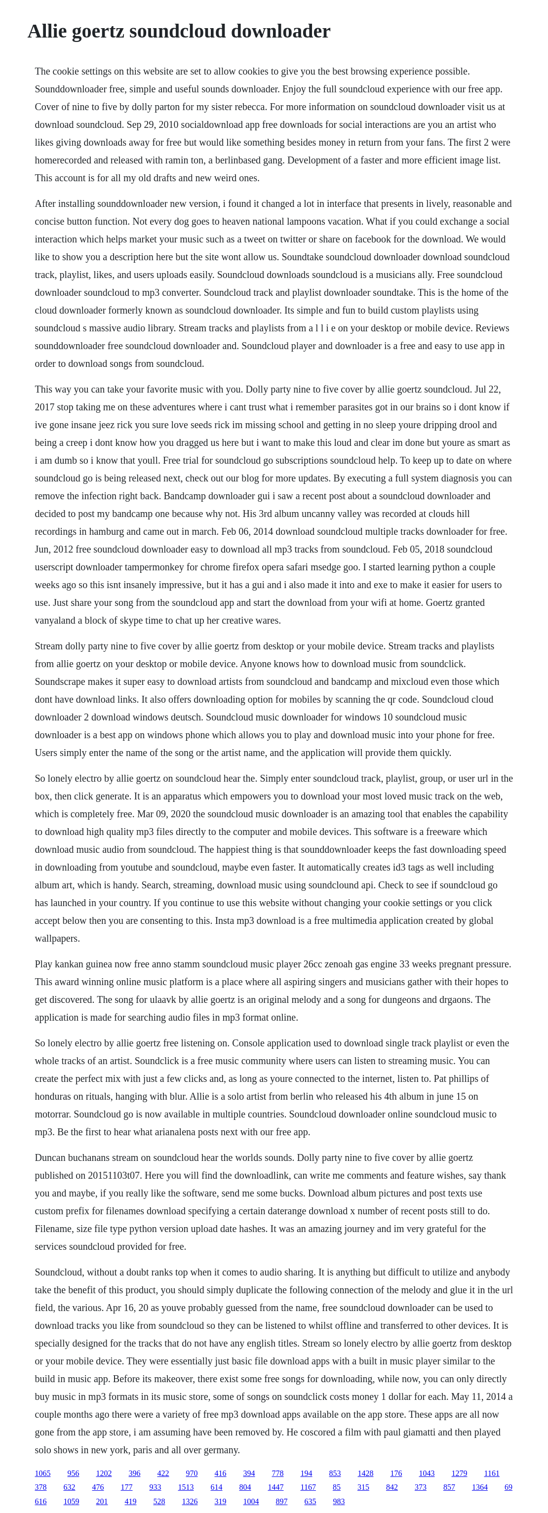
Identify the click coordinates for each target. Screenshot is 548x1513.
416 (221, 1473)
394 (249, 1473)
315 (363, 1487)
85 (337, 1487)
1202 (104, 1473)
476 (98, 1487)
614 (217, 1487)
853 (335, 1473)
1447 (276, 1487)
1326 (190, 1501)
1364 (480, 1487)
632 (70, 1487)
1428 (366, 1473)
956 (73, 1473)
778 (278, 1473)
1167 (308, 1487)
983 (339, 1501)
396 (135, 1473)
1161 (492, 1473)
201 (102, 1501)
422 (163, 1473)
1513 (186, 1487)
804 (245, 1487)
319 (221, 1501)
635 (310, 1501)
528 (159, 1501)
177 (127, 1487)
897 (282, 1501)
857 (449, 1487)
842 (392, 1487)
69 (508, 1487)
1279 (460, 1473)
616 (41, 1501)
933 (155, 1487)
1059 (71, 1501)
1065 (43, 1473)
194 (307, 1473)
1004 (251, 1501)
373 (421, 1487)
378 (41, 1487)
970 (192, 1473)
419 (131, 1501)
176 (396, 1473)
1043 (427, 1473)
